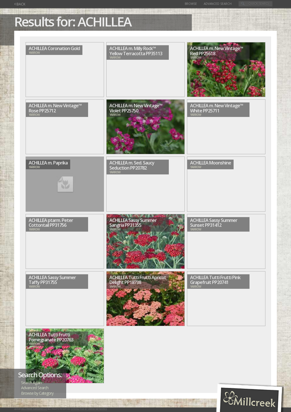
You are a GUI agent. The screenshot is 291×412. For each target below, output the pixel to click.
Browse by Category (37, 393)
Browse (191, 4)
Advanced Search (218, 4)
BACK (19, 4)
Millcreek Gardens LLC (34, 409)
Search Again (31, 382)
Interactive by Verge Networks (89, 409)
